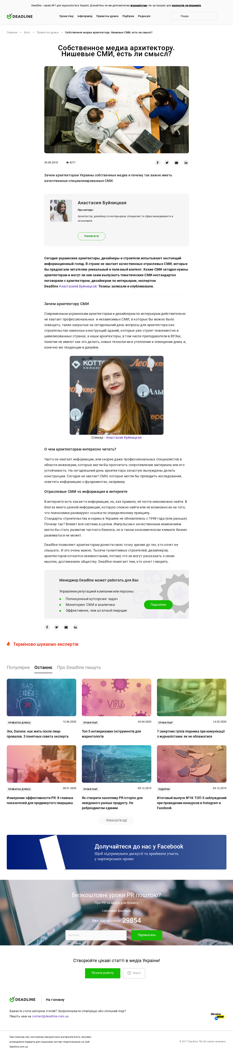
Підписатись (147, 935)
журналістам (138, 5)
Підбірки (128, 16)
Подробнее (158, 604)
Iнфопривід (85, 16)
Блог (27, 32)
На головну (55, 1000)
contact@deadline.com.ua (50, 1016)
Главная (12, 32)
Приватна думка (107, 16)
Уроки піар (66, 16)
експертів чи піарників (186, 5)
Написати (91, 236)
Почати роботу (103, 973)
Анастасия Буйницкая (124, 437)
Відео (134, 973)
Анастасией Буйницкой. (78, 286)
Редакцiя (144, 16)
